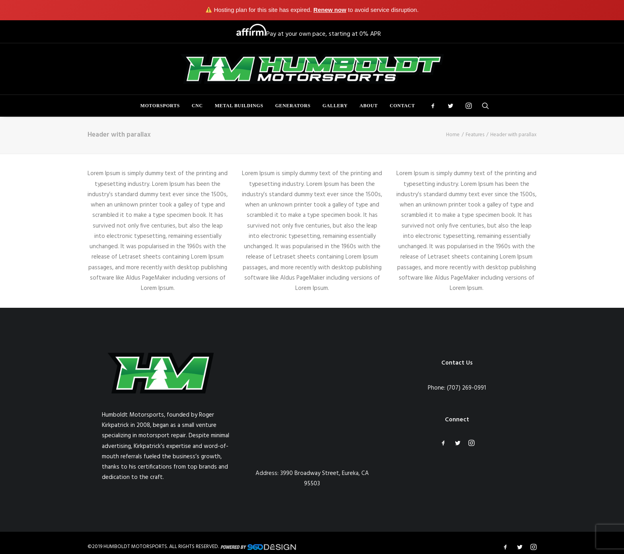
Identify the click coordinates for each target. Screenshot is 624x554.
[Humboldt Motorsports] (312, 69)
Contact (402, 105)
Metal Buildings (239, 105)
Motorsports (160, 105)
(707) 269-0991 (466, 388)
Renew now (330, 9)
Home (453, 135)
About (368, 105)
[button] (435, 105)
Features (475, 135)
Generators (292, 105)
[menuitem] (160, 105)
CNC (197, 105)
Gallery (334, 105)
